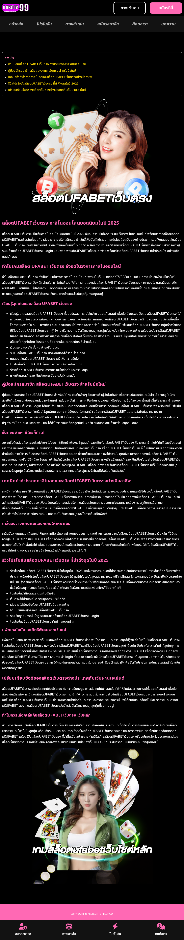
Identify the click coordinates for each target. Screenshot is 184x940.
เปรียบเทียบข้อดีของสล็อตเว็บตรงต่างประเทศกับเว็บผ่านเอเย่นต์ (47, 90)
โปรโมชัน (44, 24)
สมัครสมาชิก (108, 24)
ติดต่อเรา (140, 24)
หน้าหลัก (16, 24)
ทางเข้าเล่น (74, 24)
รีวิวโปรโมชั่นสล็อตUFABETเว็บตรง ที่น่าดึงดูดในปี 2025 (43, 83)
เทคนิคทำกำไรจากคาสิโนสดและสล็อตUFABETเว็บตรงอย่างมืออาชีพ (50, 77)
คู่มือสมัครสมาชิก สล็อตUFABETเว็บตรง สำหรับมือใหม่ (42, 70)
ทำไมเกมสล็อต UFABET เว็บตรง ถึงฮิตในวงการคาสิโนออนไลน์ (47, 64)
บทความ (168, 24)
